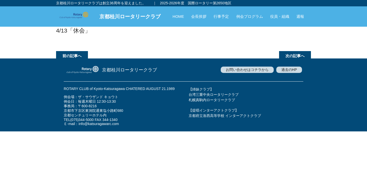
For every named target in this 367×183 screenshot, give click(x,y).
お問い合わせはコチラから (247, 70)
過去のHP (289, 70)
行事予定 (221, 16)
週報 (300, 16)
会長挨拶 (198, 16)
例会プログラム (249, 16)
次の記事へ (295, 56)
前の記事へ (72, 56)
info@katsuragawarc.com (98, 124)
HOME (178, 16)
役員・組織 (279, 16)
